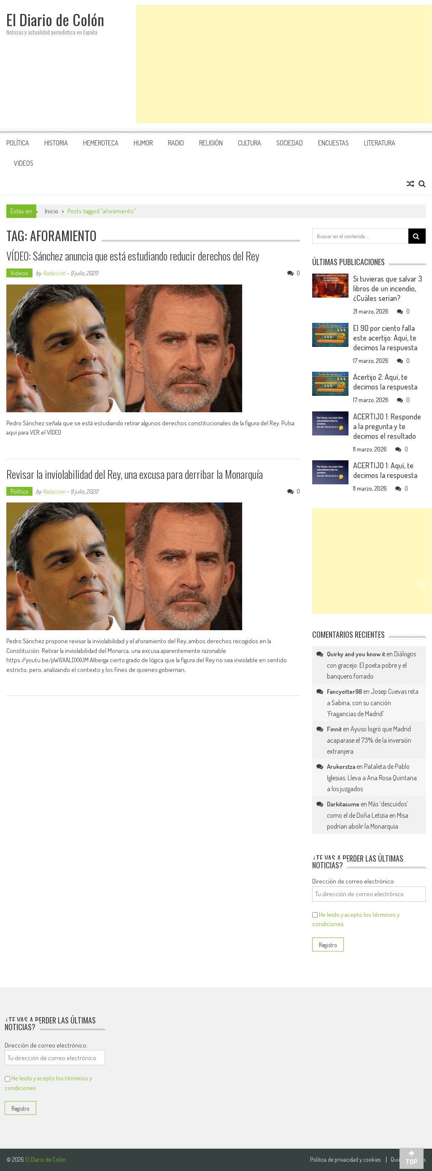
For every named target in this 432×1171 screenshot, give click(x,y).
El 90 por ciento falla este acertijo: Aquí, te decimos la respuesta (385, 337)
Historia (56, 143)
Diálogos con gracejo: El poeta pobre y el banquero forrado (371, 665)
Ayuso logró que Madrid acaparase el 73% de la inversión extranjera (369, 740)
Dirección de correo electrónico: (353, 881)
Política (17, 143)
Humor (143, 143)
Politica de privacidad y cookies (345, 1160)
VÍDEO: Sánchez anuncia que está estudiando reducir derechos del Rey (133, 255)
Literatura (379, 143)
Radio (176, 143)
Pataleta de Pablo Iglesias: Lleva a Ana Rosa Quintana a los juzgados (372, 777)
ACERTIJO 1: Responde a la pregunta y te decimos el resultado (387, 426)
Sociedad (289, 143)
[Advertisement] (284, 64)
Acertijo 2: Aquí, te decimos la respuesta (385, 381)
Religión (211, 143)
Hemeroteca (101, 143)
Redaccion (54, 273)
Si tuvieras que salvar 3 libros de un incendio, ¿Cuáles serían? (387, 288)
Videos (23, 163)
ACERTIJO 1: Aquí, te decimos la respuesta (385, 470)
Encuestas (333, 143)
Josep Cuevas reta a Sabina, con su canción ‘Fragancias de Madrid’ (372, 702)
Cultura (249, 143)
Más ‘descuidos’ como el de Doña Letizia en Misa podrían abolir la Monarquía (367, 815)
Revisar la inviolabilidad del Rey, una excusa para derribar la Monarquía (136, 474)
